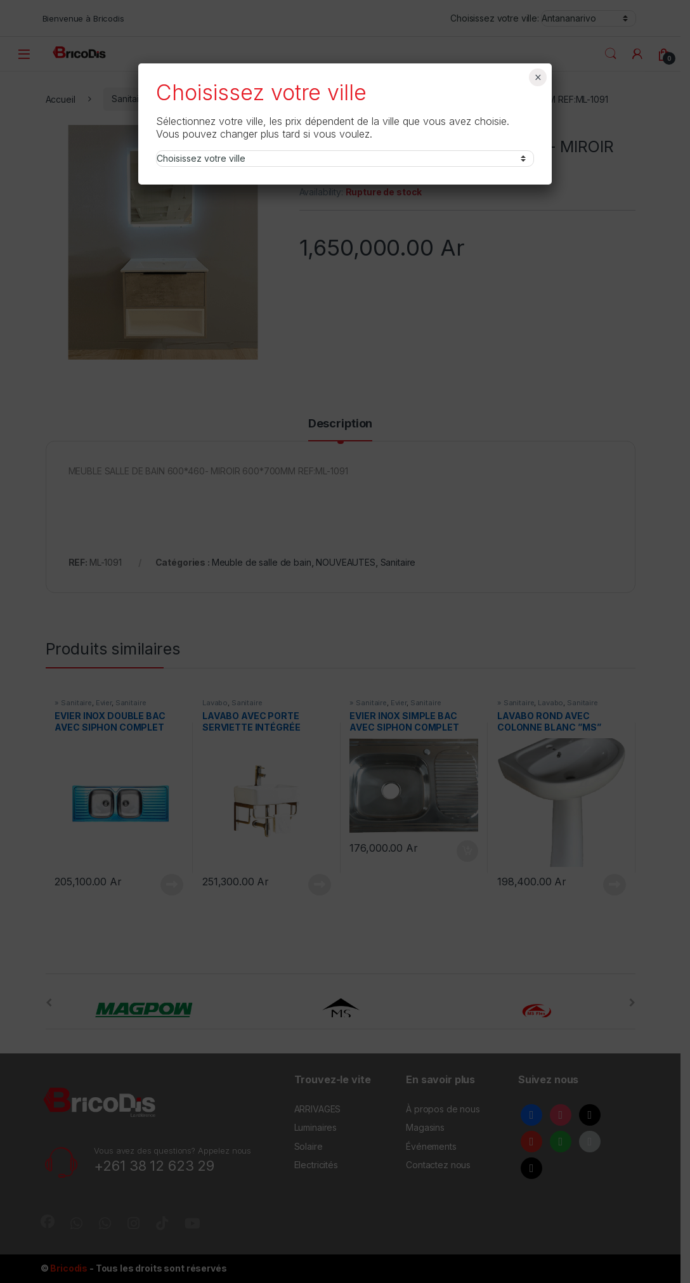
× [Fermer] (538, 77)
